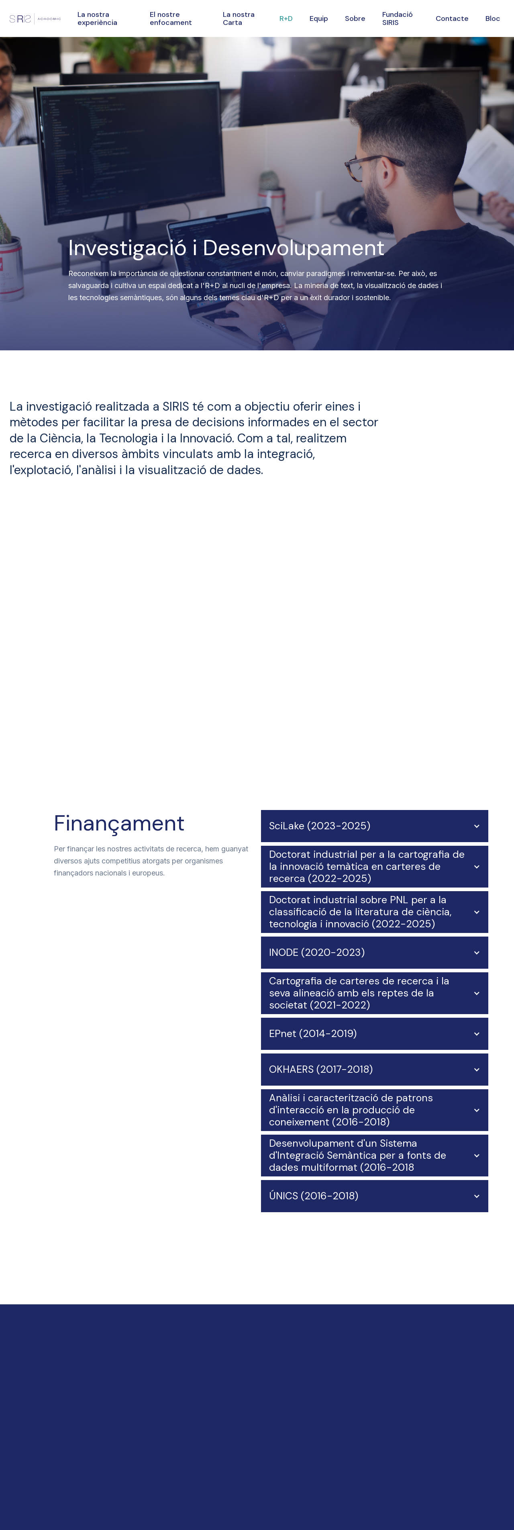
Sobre (355, 18)
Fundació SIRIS (397, 18)
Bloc (492, 18)
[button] (374, 826)
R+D (286, 18)
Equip (319, 18)
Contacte (452, 18)
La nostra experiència (97, 18)
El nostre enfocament (171, 18)
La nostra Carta (239, 18)
